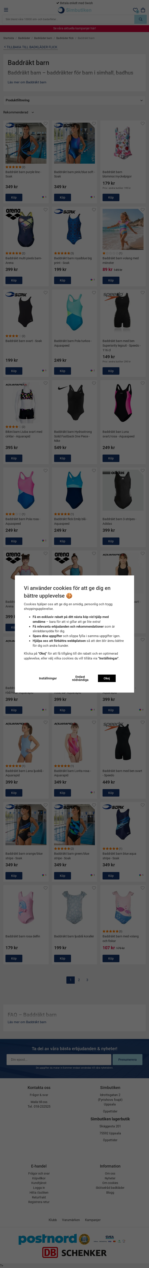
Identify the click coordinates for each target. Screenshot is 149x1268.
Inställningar (48, 678)
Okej (107, 678)
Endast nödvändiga (80, 678)
